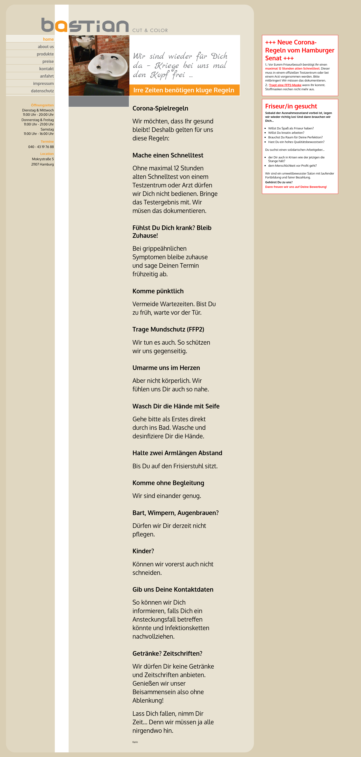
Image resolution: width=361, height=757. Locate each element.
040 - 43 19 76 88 (41, 147)
